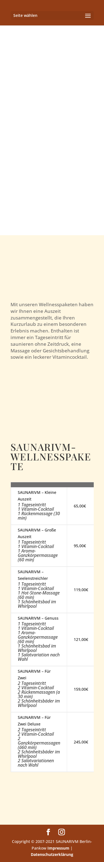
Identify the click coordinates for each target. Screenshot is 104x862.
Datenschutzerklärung (52, 854)
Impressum (58, 848)
